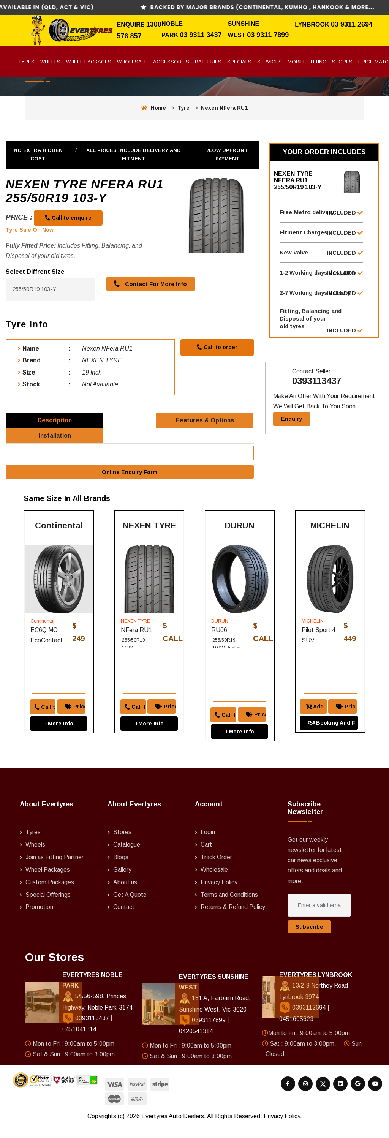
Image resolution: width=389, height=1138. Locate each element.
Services (269, 62)
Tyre (183, 108)
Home (153, 108)
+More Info (58, 730)
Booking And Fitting (332, 729)
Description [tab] (55, 422)
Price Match (77, 713)
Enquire (131, 24)
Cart (206, 858)
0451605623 (296, 1032)
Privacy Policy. (282, 1128)
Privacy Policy (219, 894)
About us (125, 894)
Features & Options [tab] (205, 422)
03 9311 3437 (200, 35)
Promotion (39, 919)
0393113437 (316, 385)
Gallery (122, 882)
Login (208, 845)
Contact (124, 919)
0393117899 (203, 1032)
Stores (342, 62)
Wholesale (132, 62)
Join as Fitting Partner (54, 870)
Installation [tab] (55, 441)
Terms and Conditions (229, 906)
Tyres (26, 62)
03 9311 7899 (268, 35)
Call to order (216, 347)
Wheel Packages (88, 62)
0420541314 (196, 1044)
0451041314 (79, 1042)
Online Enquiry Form (129, 480)
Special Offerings (48, 906)
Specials (239, 62)
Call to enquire (68, 218)
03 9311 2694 (352, 24)
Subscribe (309, 940)
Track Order (216, 870)
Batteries (208, 62)
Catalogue (127, 858)
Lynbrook (313, 24)
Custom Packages (50, 894)
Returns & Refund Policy (233, 919)
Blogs (120, 870)
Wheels (50, 62)
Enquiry (291, 423)
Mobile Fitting (307, 62)
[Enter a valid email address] (319, 918)
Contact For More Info (149, 283)
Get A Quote (130, 906)
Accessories (171, 62)
